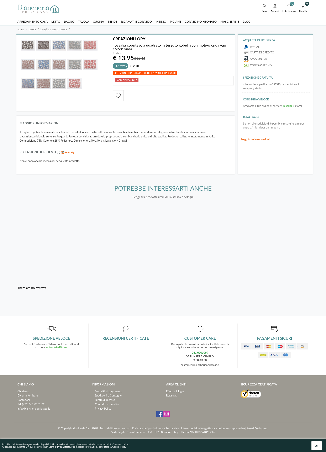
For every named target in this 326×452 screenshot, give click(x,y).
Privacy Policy (103, 408)
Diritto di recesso (105, 400)
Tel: (19, 404)
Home (20, 29)
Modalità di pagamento (108, 391)
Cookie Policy (119, 447)
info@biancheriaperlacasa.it (33, 408)
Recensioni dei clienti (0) (47, 152)
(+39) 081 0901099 (34, 404)
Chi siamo (23, 391)
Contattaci (23, 400)
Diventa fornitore (27, 395)
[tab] (126, 124)
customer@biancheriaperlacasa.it (200, 365)
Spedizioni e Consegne (108, 395)
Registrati (171, 395)
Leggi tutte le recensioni (255, 139)
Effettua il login (175, 391)
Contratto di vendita (107, 404)
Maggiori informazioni (40, 123)
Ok (316, 445)
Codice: (117, 53)
